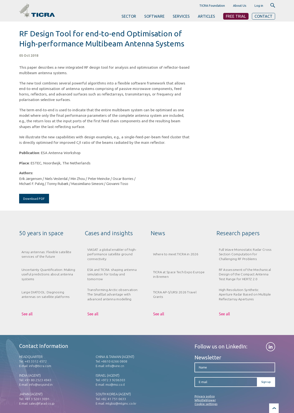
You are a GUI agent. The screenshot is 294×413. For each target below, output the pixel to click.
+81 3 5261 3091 (37, 399)
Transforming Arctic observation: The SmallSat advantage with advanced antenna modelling (112, 294)
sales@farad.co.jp (42, 403)
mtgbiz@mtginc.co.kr (120, 403)
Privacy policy (204, 396)
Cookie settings (205, 404)
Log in (259, 5)
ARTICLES (206, 16)
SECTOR (129, 16)
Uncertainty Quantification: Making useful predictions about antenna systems (48, 274)
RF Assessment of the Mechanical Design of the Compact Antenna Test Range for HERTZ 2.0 (245, 274)
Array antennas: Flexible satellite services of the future (46, 254)
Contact (263, 16)
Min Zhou (78, 179)
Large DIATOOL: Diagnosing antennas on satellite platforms (46, 294)
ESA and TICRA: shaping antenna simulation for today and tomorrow (112, 274)
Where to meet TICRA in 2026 (176, 254)
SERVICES (181, 16)
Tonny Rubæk (57, 184)
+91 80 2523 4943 (38, 380)
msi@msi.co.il (115, 384)
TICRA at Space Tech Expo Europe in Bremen (179, 274)
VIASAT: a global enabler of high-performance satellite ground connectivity (112, 254)
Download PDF (34, 198)
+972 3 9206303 (113, 380)
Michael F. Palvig (31, 184)
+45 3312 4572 (36, 361)
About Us (239, 5)
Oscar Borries (123, 179)
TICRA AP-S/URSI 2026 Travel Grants (175, 294)
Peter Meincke (99, 179)
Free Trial (236, 16)
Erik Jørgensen (30, 179)
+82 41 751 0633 (113, 399)
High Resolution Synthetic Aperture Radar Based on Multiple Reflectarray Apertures (245, 294)
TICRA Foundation (212, 5)
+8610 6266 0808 (114, 361)
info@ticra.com (40, 366)
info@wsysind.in (41, 384)
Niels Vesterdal (56, 179)
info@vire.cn (114, 366)
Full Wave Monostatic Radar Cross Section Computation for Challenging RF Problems (245, 254)
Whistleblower (205, 400)
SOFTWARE (154, 16)
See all (27, 314)
